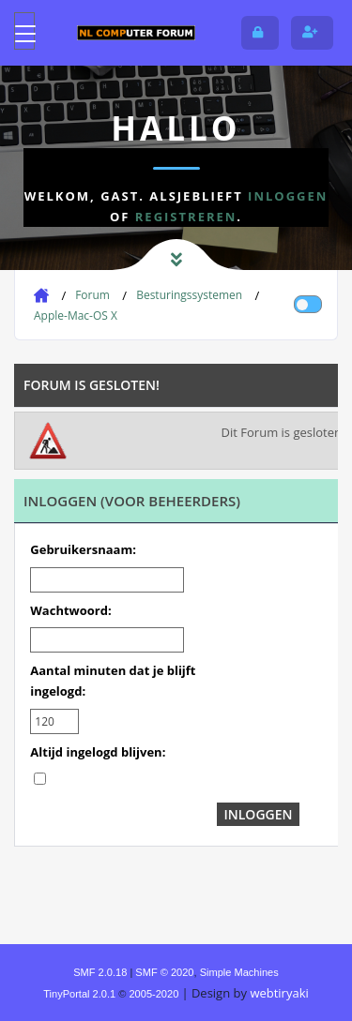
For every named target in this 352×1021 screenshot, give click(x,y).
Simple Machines (239, 972)
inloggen (288, 196)
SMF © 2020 (164, 972)
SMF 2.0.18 (100, 972)
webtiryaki (279, 992)
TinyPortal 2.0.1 (79, 993)
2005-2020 (153, 993)
